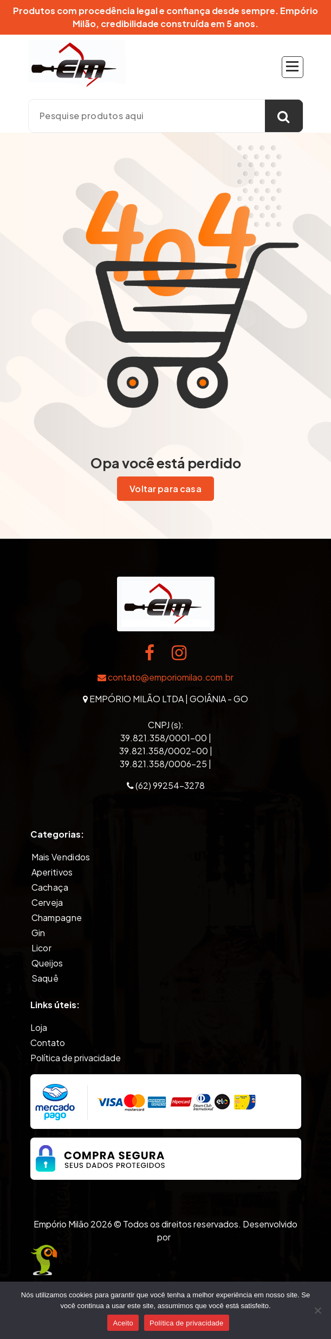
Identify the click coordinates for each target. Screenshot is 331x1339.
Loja (38, 1027)
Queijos (47, 963)
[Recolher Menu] (292, 67)
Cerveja (47, 902)
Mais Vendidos (60, 857)
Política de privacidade (75, 1057)
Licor (41, 947)
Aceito (123, 1323)
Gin (38, 932)
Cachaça (50, 887)
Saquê (45, 978)
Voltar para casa (165, 489)
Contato (47, 1042)
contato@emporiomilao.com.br (165, 677)
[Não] (317, 1310)
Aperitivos (52, 872)
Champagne (56, 917)
